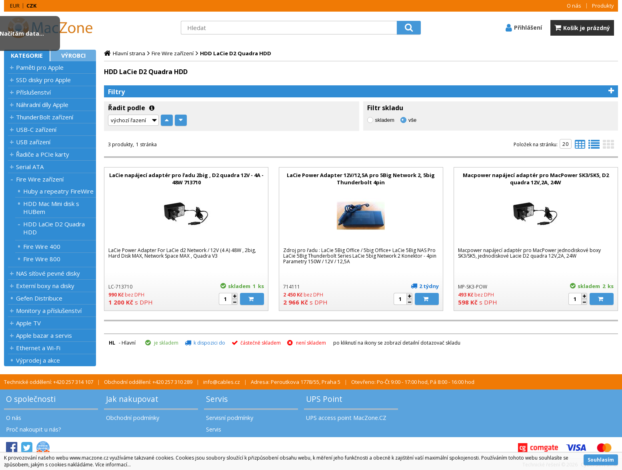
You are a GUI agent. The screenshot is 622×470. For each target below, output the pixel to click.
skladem (384, 120)
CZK (31, 5)
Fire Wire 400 (41, 246)
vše (412, 120)
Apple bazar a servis (44, 335)
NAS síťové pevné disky (48, 273)
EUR (15, 5)
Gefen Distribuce (39, 298)
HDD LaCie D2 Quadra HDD (54, 228)
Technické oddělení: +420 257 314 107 (48, 381)
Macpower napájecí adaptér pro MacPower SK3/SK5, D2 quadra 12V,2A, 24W (536, 178)
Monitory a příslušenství (49, 311)
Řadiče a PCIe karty (42, 154)
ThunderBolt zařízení (44, 117)
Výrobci (73, 55)
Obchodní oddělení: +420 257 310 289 (148, 381)
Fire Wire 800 (41, 259)
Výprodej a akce (38, 360)
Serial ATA (30, 167)
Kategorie (27, 55)
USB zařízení (33, 142)
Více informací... (113, 464)
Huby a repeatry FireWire (58, 191)
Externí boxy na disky (45, 286)
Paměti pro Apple (40, 67)
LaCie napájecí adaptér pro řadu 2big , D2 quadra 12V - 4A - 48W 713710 (186, 178)
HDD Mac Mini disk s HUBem (51, 208)
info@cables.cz (221, 381)
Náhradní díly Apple (42, 105)
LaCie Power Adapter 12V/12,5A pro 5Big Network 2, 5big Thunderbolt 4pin (361, 178)
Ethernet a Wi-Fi (38, 348)
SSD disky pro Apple (43, 80)
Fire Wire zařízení (40, 179)
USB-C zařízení (36, 129)
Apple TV (28, 323)
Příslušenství (33, 92)
